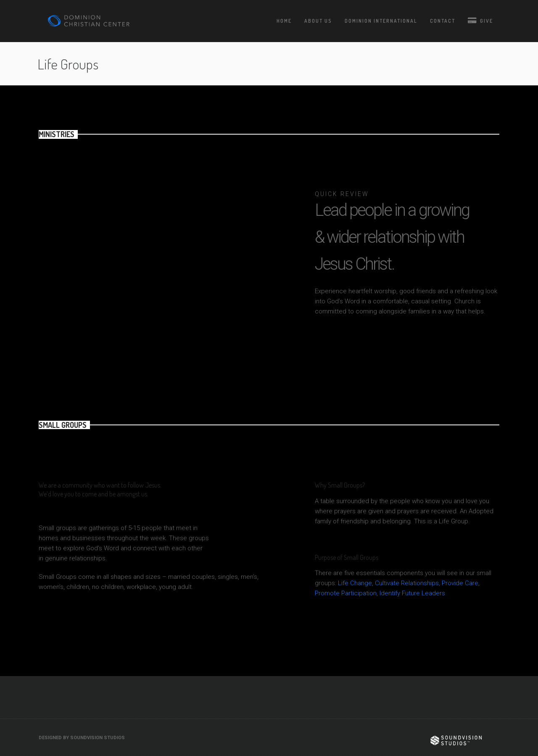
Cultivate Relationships (407, 583)
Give (480, 20)
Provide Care (460, 583)
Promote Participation (346, 593)
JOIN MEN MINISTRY (351, 349)
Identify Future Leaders (412, 593)
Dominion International (381, 21)
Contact (442, 21)
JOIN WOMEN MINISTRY (435, 349)
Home (284, 21)
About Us (318, 21)
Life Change (355, 583)
